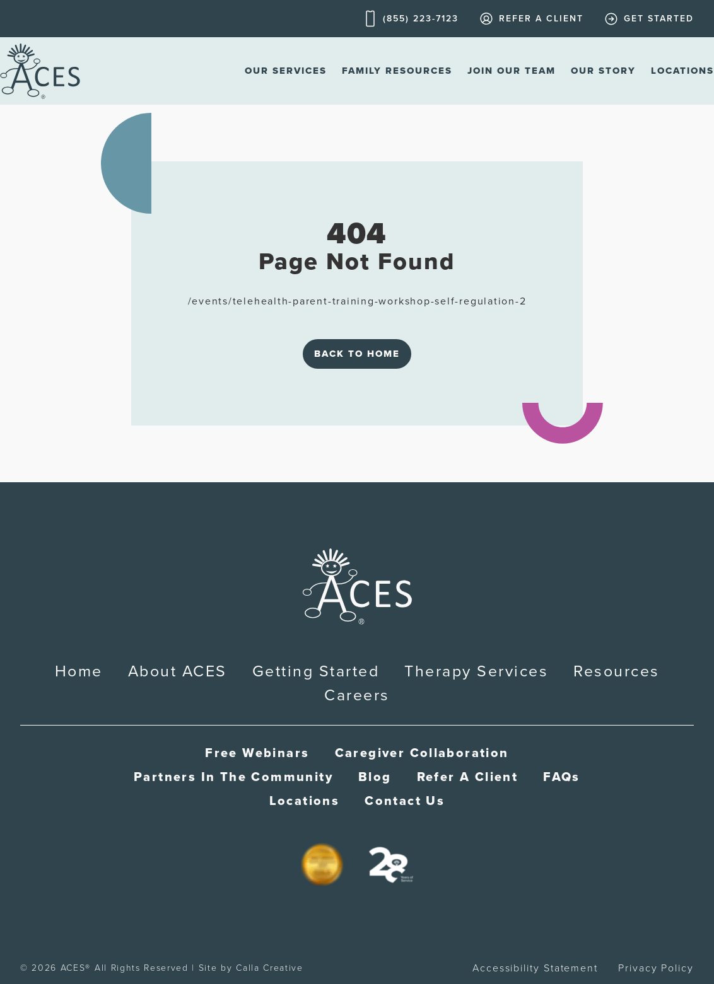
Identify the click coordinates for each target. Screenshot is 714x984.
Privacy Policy (656, 968)
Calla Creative (269, 968)
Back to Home (357, 354)
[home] (40, 71)
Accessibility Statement (535, 968)
